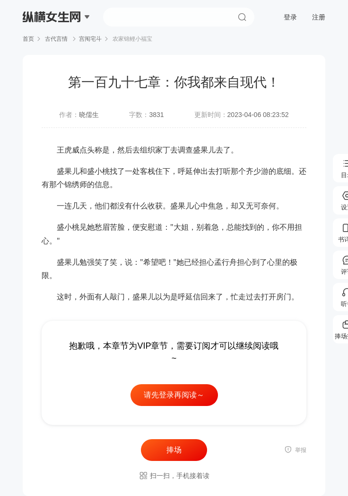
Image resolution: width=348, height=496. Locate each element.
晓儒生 (89, 114)
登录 (290, 17)
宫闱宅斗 (90, 39)
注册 (318, 17)
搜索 (242, 17)
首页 (28, 39)
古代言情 (57, 39)
